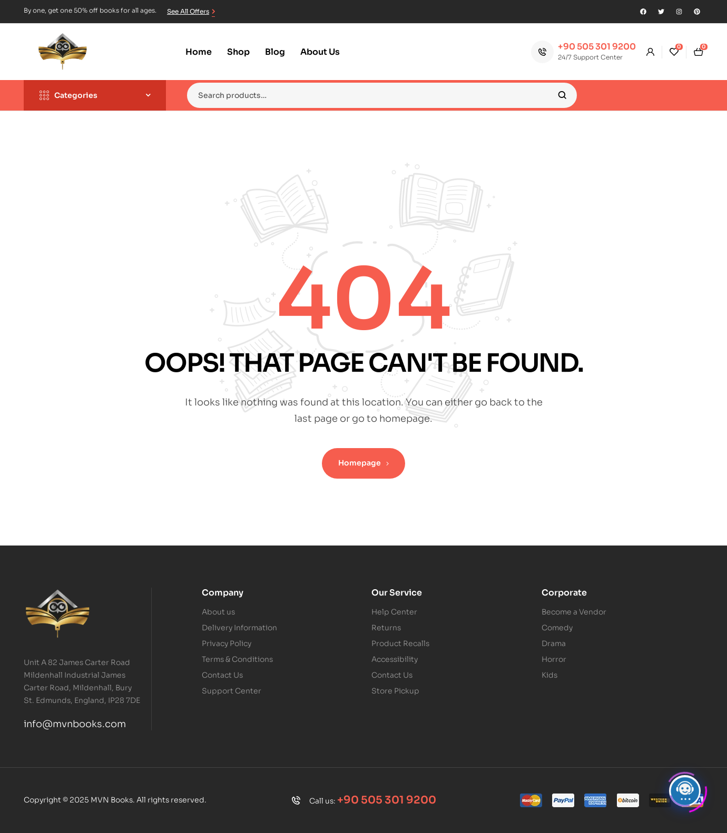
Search (562, 95)
